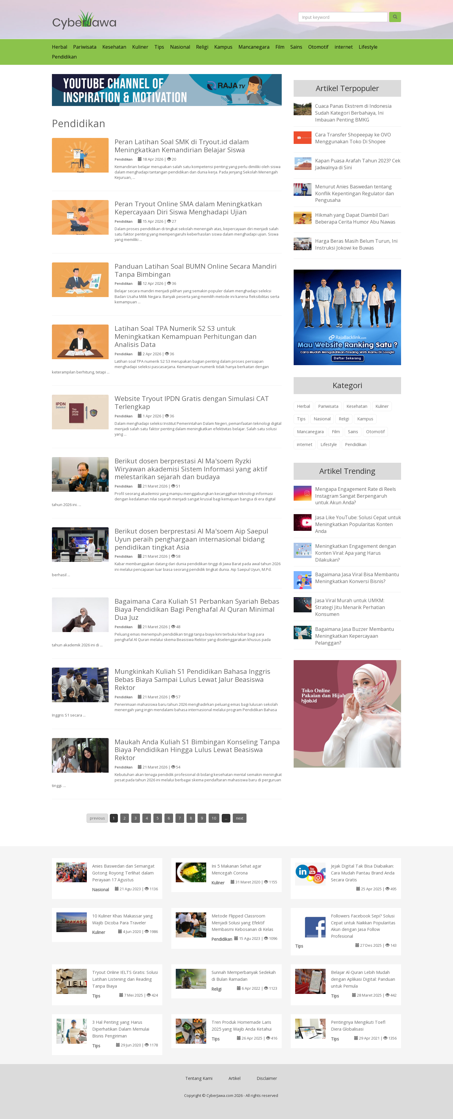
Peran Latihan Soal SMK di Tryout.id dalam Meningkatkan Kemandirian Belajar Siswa (182, 145)
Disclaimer (267, 1078)
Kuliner (140, 47)
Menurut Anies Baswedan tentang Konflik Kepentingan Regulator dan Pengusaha (354, 193)
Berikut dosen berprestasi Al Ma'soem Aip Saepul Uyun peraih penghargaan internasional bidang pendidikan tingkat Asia (191, 539)
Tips (159, 47)
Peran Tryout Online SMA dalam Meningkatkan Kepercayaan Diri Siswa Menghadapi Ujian (188, 207)
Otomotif (318, 47)
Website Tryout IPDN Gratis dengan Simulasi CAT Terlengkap (192, 402)
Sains (296, 47)
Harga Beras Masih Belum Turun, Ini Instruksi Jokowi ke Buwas (356, 244)
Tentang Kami (198, 1078)
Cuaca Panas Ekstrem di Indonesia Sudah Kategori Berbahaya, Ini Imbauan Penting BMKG (353, 113)
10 (214, 818)
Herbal (59, 47)
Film (279, 47)
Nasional (180, 47)
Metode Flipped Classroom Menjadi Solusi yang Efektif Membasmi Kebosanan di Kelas (242, 922)
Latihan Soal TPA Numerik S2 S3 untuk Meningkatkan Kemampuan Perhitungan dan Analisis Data (186, 336)
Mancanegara (253, 47)
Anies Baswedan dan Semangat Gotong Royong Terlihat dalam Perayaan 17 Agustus (123, 873)
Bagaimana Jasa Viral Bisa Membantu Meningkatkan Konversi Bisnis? (357, 578)
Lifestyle (368, 47)
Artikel (235, 1078)
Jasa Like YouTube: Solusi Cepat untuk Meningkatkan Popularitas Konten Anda (358, 524)
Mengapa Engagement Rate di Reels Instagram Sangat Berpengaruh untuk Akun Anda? (355, 496)
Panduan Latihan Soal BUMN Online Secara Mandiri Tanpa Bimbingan (196, 270)
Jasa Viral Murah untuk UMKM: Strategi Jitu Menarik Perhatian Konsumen (350, 607)
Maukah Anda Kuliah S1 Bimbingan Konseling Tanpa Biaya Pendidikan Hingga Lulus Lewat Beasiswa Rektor (197, 750)
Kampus (223, 47)
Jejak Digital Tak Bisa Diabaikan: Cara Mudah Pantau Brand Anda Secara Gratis (363, 873)
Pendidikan (64, 56)
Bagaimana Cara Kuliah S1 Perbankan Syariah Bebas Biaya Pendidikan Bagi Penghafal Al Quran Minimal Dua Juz (197, 609)
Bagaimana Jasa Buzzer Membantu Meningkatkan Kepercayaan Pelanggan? (354, 636)
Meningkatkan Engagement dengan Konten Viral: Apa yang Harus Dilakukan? (355, 553)
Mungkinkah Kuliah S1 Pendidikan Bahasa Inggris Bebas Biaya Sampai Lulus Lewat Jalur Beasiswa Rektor (192, 679)
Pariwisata (84, 47)
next (239, 818)
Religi (202, 47)
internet (344, 47)
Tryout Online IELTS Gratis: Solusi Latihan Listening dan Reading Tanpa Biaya (125, 979)
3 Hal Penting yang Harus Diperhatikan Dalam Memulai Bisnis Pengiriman (120, 1029)
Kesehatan (114, 47)
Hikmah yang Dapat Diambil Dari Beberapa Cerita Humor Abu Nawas (355, 218)
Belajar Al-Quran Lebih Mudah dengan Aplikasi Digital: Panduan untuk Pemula (363, 979)
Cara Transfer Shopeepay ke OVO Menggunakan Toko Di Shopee (353, 138)
